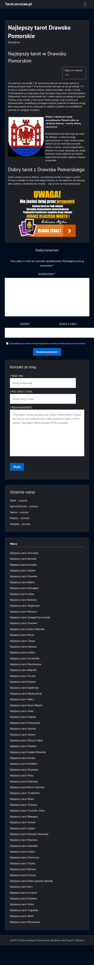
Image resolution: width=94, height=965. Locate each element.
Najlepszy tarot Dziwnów (23, 576)
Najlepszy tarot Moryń (22, 635)
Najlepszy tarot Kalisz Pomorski (27, 629)
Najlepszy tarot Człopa (22, 640)
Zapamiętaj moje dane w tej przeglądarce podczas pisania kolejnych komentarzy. (48, 343)
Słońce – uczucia (19, 512)
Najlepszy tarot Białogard (24, 816)
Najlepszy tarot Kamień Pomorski (28, 752)
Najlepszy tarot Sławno (23, 570)
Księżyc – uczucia (19, 518)
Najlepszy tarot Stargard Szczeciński (30, 617)
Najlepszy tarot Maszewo (24, 839)
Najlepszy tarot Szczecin (23, 892)
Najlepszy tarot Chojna (22, 863)
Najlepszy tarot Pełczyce (23, 611)
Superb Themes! (75, 940)
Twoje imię (43, 379)
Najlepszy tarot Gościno (23, 728)
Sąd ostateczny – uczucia (24, 506)
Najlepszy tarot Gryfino (22, 652)
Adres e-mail (68, 324)
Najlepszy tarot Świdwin (23, 746)
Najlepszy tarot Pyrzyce (23, 875)
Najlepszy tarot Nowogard (24, 588)
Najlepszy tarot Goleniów (24, 845)
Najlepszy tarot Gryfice (22, 851)
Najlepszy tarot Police (22, 904)
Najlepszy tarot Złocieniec (24, 769)
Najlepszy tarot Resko (22, 799)
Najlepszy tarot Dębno (22, 582)
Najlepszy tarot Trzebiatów (25, 793)
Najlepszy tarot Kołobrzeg (24, 687)
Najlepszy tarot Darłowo (23, 646)
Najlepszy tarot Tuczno (22, 676)
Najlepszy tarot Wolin (21, 916)
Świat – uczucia (18, 500)
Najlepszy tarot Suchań (23, 822)
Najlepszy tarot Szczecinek (24, 658)
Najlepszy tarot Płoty (21, 775)
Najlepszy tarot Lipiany (22, 828)
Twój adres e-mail (43, 395)
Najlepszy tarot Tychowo (23, 804)
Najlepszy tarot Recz (21, 886)
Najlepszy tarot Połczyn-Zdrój (26, 740)
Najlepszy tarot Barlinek (23, 558)
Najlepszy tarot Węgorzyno (25, 605)
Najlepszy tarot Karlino (22, 758)
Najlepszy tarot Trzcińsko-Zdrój (27, 810)
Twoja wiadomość (47, 431)
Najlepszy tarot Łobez (22, 594)
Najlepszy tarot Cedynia (23, 716)
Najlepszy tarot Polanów (23, 898)
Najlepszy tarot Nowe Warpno (26, 705)
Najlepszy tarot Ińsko (21, 711)
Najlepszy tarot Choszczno (24, 857)
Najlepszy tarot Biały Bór (23, 670)
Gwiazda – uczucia (20, 524)
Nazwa (25, 324)
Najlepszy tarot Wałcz (22, 699)
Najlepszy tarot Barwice (23, 869)
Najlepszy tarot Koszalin (23, 564)
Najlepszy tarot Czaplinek (24, 910)
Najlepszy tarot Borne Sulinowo (27, 787)
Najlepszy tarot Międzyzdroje (26, 693)
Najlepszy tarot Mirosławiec (25, 922)
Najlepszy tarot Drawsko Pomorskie (29, 834)
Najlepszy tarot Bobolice (23, 599)
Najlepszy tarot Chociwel (23, 623)
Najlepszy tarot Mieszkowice (25, 664)
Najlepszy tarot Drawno (23, 681)
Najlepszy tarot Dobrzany (24, 781)
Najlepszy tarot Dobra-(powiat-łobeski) (31, 881)
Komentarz (47, 274)
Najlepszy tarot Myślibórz (24, 763)
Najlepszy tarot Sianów (22, 734)
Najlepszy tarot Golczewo (24, 553)
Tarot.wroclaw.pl (18, 4)
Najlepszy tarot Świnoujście (25, 722)
